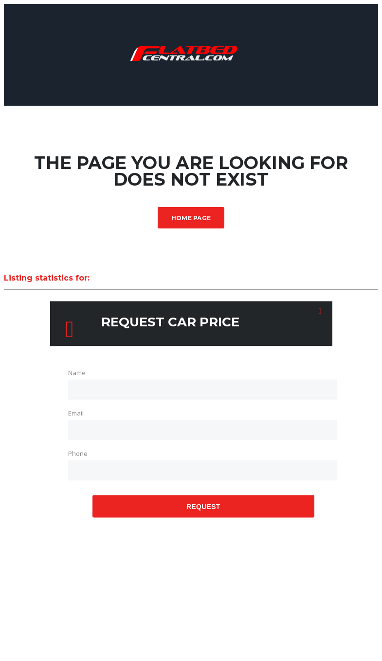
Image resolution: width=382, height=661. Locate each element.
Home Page (191, 218)
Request (203, 506)
